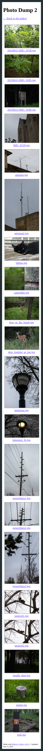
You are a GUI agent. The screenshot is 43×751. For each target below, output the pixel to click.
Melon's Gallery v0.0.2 (21, 744)
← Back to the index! (15, 18)
